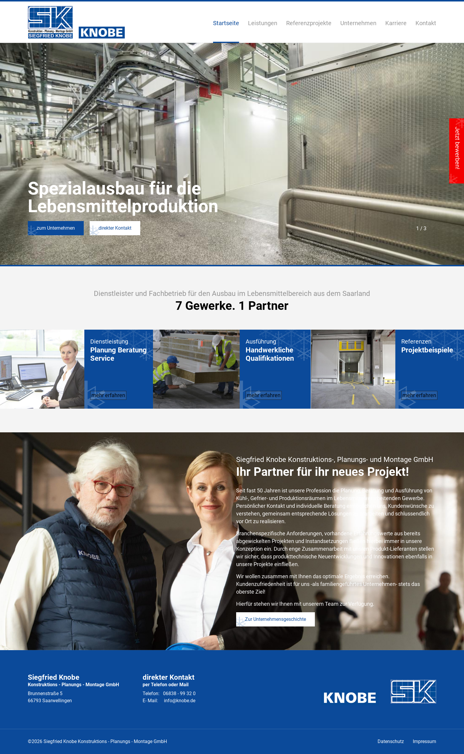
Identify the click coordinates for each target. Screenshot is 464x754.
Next (432, 228)
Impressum (424, 741)
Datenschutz (391, 741)
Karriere (396, 23)
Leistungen (262, 23)
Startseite (226, 23)
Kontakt (425, 23)
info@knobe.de (179, 700)
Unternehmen (358, 23)
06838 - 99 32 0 (179, 693)
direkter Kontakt (85, 228)
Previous (408, 228)
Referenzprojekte (308, 23)
